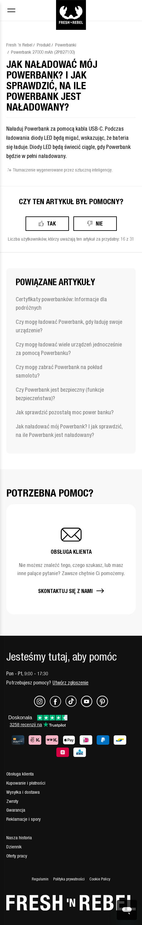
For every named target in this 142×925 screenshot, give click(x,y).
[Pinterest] (102, 705)
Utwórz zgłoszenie (70, 682)
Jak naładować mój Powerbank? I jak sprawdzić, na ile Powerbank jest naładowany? (69, 430)
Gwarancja (15, 810)
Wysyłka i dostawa (23, 792)
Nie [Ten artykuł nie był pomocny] (99, 223)
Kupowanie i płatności (25, 783)
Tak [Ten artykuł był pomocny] (51, 223)
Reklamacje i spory (23, 819)
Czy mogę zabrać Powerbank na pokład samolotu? (59, 371)
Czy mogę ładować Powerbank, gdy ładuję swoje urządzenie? (69, 326)
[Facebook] (57, 705)
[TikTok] (73, 705)
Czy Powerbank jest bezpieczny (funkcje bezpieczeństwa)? (60, 393)
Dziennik (14, 846)
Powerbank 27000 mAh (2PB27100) (43, 52)
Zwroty (12, 801)
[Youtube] (89, 705)
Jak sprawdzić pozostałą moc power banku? (65, 412)
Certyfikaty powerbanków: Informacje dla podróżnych (61, 303)
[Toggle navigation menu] (11, 11)
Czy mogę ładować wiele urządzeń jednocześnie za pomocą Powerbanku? (69, 348)
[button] (71, 559)
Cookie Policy (99, 879)
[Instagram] (42, 705)
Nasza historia (19, 837)
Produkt (43, 44)
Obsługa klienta (20, 773)
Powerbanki (65, 44)
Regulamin (40, 879)
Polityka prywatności (69, 879)
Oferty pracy (16, 855)
